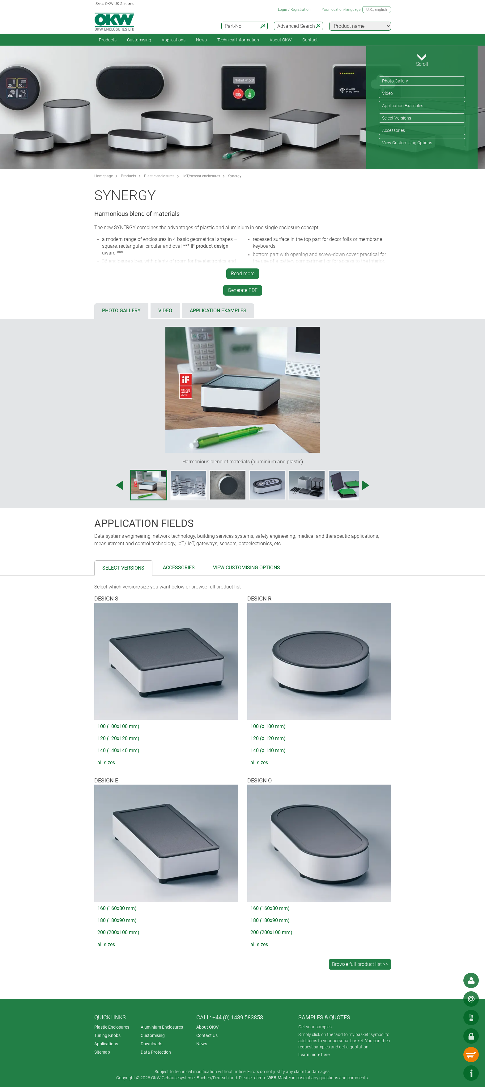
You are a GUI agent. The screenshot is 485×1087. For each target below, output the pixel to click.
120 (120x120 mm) (118, 738)
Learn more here (314, 1054)
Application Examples (402, 105)
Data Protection (156, 1052)
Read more (242, 273)
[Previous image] (119, 485)
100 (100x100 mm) (118, 726)
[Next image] (365, 485)
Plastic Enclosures (111, 1027)
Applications (173, 39)
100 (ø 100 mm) (268, 726)
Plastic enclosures (159, 176)
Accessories (393, 130)
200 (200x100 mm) (118, 932)
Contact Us (207, 1035)
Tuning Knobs (107, 1035)
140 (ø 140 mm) (268, 750)
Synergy (234, 176)
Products (108, 39)
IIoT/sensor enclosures (201, 176)
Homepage (103, 176)
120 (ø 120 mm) (268, 738)
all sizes (106, 762)
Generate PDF (242, 290)
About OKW (207, 1027)
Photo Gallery (395, 80)
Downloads (151, 1043)
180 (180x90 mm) (117, 920)
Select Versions (396, 118)
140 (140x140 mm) (118, 750)
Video (387, 93)
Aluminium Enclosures (162, 1027)
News (201, 39)
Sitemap (102, 1052)
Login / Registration (294, 9)
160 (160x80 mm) (117, 908)
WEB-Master (279, 1077)
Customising (139, 39)
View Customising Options (407, 142)
